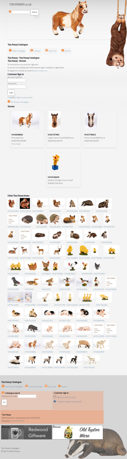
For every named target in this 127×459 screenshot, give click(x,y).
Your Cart (52, 51)
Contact (36, 51)
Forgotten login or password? (20, 97)
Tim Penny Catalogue (18, 102)
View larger (16, 144)
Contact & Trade (33, 386)
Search (67, 51)
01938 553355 (18, 421)
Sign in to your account (66, 397)
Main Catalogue (18, 51)
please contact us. (39, 70)
